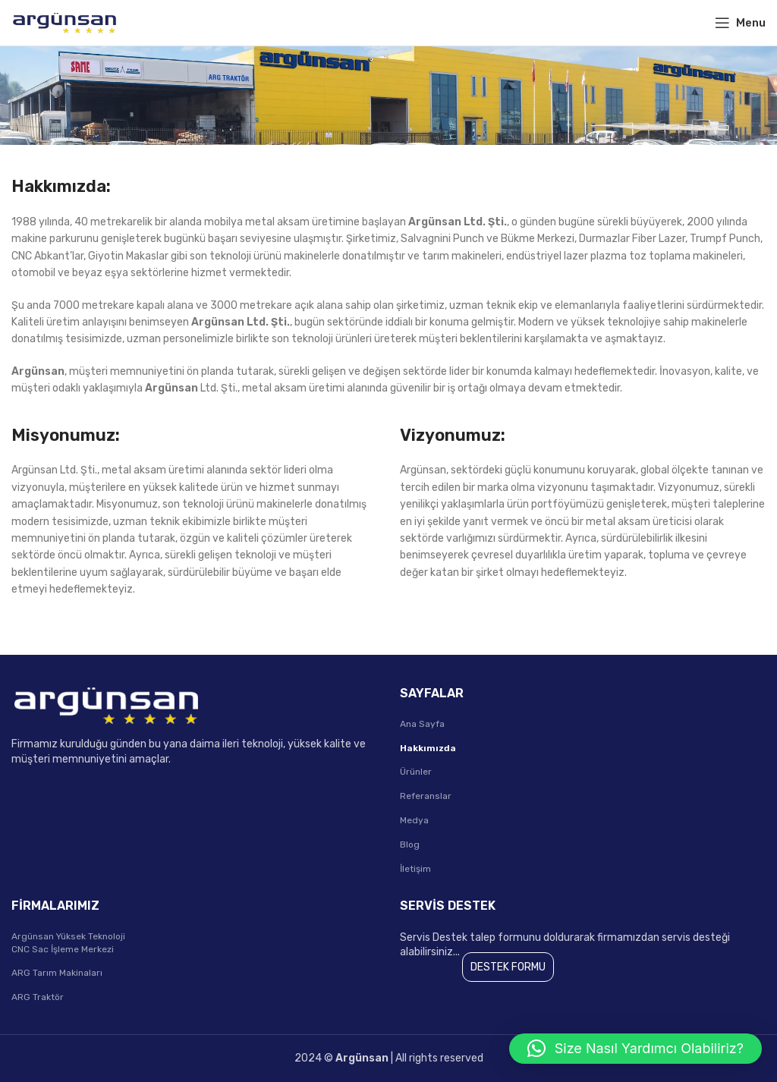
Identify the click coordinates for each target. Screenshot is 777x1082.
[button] (635, 1048)
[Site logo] (64, 22)
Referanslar (425, 796)
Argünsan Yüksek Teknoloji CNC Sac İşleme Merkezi (68, 943)
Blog (410, 844)
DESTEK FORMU (508, 967)
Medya (414, 820)
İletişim (415, 868)
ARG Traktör (37, 997)
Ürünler (416, 771)
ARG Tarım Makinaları (56, 972)
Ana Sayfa (422, 724)
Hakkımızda (428, 748)
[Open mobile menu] (740, 23)
